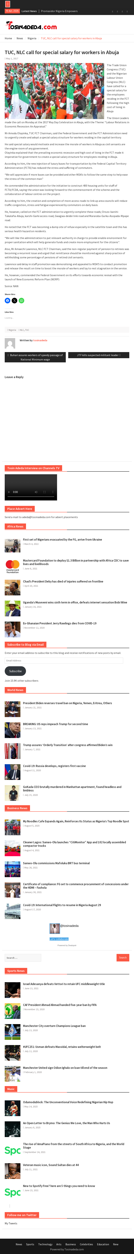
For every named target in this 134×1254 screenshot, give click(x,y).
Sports (30, 1244)
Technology (45, 1244)
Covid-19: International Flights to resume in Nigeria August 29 (62, 905)
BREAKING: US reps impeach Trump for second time (55, 724)
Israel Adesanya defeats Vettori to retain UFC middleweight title (64, 984)
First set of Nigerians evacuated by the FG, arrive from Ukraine (62, 539)
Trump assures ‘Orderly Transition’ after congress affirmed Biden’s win (68, 745)
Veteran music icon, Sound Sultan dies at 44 (51, 1165)
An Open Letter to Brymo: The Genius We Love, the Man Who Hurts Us (66, 1123)
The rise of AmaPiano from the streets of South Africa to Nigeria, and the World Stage (73, 1145)
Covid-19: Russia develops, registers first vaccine (54, 766)
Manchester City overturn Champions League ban (54, 1026)
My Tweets (11, 1223)
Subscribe (15, 671)
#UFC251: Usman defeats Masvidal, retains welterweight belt (62, 1047)
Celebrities (86, 1244)
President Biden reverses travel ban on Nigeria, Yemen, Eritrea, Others (67, 703)
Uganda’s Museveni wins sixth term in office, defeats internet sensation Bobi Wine (75, 602)
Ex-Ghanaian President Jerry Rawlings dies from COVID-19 (59, 623)
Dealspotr (72, 945)
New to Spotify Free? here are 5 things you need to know (59, 1186)
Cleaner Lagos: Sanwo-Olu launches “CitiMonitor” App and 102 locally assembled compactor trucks (74, 844)
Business (70, 1244)
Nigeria (12, 329)
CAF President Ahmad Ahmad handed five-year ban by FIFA (59, 1005)
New (115, 1244)
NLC (22, 329)
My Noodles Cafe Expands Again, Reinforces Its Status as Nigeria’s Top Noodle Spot (76, 821)
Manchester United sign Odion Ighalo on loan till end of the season (65, 1068)
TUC (27, 329)
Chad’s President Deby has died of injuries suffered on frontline (63, 581)
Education (103, 1244)
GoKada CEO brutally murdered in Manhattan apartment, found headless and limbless (72, 788)
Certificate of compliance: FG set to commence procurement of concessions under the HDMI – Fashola (76, 886)
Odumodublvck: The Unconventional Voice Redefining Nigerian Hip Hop (68, 1102)
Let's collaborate (59, 939)
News (19, 1244)
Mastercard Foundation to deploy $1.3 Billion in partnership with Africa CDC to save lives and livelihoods (76, 562)
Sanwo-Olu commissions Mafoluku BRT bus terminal (56, 863)
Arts (58, 1244)
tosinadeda (40, 340)
